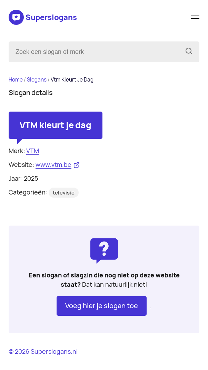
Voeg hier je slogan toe (101, 305)
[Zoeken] (189, 51)
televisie (64, 192)
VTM (32, 151)
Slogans (37, 79)
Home (16, 79)
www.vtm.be (53, 165)
